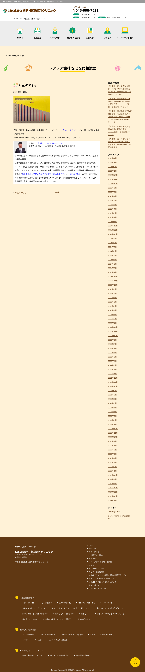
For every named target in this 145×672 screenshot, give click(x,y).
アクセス (107, 33)
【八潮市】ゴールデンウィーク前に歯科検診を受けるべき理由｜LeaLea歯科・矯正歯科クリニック (119, 143)
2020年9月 (112, 441)
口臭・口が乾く (108, 635)
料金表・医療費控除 (96, 572)
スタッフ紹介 (54, 33)
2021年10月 (113, 386)
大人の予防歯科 (28, 635)
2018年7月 (112, 500)
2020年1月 (112, 471)
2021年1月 (112, 424)
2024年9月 (112, 238)
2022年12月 (113, 327)
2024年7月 (112, 247)
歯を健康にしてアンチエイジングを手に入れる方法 (43, 174)
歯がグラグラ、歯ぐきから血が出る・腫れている (71, 608)
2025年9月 (112, 188)
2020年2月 (112, 467)
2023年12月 (113, 276)
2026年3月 (112, 162)
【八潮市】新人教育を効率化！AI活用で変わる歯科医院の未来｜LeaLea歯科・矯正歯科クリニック (119, 90)
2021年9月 (112, 391)
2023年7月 (112, 298)
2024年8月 (112, 243)
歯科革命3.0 (75, 174)
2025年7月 (112, 196)
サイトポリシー (95, 585)
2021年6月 (112, 403)
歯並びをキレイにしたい (64, 614)
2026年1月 (112, 171)
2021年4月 (112, 412)
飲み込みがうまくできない (72, 635)
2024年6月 (112, 251)
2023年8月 (112, 293)
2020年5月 (112, 454)
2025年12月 (113, 175)
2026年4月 (112, 158)
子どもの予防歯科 (48, 635)
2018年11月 (113, 492)
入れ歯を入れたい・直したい (33, 608)
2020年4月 (112, 458)
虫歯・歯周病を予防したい (32, 655)
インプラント (107, 603)
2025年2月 (112, 217)
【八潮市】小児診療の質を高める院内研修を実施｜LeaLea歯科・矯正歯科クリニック (119, 130)
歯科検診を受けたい (83, 655)
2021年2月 (112, 420)
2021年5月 (112, 407)
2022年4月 (112, 361)
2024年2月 (112, 268)
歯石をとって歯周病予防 (59, 655)
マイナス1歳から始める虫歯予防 (101, 578)
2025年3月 (112, 213)
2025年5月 (112, 205)
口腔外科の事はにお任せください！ (102, 582)
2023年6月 (112, 302)
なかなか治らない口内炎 (58, 640)
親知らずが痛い (84, 619)
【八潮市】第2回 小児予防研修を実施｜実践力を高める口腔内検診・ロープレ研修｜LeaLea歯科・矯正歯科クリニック (120, 116)
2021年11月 (113, 382)
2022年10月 (113, 336)
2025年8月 (112, 192)
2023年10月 (113, 285)
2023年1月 (112, 323)
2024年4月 (112, 260)
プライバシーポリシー (97, 588)
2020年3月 (112, 462)
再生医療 (38, 640)
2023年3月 (112, 315)
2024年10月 (113, 234)
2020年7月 (112, 445)
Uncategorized (114, 511)
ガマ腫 (25, 640)
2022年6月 (112, 352)
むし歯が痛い (47, 603)
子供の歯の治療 (28, 603)
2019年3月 (112, 484)
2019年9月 (112, 479)
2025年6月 (112, 200)
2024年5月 (112, 255)
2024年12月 (113, 226)
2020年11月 (113, 433)
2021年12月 (113, 378)
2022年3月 (112, 365)
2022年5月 (112, 357)
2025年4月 (112, 209)
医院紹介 (37, 33)
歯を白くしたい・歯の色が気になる (110, 608)
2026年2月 (112, 167)
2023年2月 (112, 319)
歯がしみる (85, 614)
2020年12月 (113, 429)
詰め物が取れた (65, 603)
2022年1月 (112, 374)
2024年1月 (112, 272)
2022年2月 (112, 369)
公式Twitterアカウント (70, 130)
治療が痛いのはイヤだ (86, 603)
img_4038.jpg (20, 192)
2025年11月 (113, 179)
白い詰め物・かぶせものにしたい (35, 614)
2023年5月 (112, 306)
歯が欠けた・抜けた (30, 619)
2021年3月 (112, 416)
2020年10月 (113, 437)
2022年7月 (112, 348)
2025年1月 (112, 222)
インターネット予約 (125, 33)
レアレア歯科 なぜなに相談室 (119, 517)
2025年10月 (113, 183)
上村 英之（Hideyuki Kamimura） (49, 143)
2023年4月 (112, 310)
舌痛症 (92, 635)
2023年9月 (112, 289)
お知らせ (90, 33)
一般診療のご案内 (72, 33)
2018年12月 (113, 488)
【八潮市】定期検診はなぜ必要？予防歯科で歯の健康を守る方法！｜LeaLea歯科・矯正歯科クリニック (119, 103)
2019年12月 (113, 475)
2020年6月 (112, 450)
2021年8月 (112, 395)
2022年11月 (113, 331)
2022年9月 (112, 340)
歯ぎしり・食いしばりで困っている (110, 614)
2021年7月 (112, 399)
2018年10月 (113, 496)
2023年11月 (113, 281)
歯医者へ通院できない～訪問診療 (58, 619)
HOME (20, 33)
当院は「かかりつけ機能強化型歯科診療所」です (108, 575)
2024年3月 (112, 264)
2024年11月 (113, 230)
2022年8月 (112, 344)
